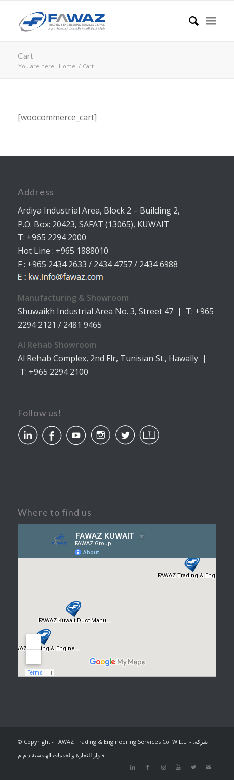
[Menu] (211, 21)
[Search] (189, 21)
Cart (25, 55)
